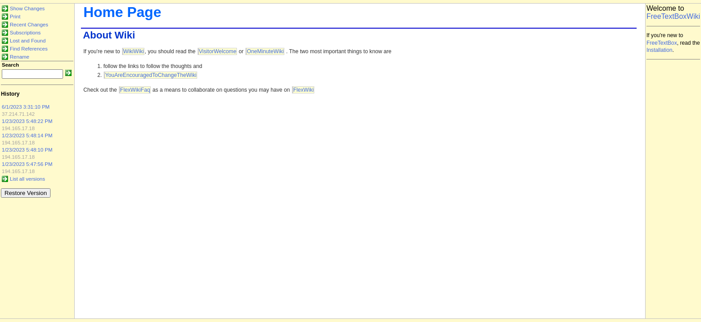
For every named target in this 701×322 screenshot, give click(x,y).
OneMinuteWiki (265, 51)
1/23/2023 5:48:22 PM (27, 121)
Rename (20, 56)
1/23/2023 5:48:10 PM (27, 150)
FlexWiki (303, 90)
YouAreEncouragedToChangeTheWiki (150, 75)
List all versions (27, 179)
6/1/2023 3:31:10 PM (26, 107)
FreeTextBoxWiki (673, 16)
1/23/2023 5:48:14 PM (27, 135)
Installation (659, 50)
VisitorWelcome (217, 51)
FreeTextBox (661, 43)
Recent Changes (29, 24)
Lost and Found (28, 40)
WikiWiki (133, 51)
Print (15, 16)
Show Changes (27, 8)
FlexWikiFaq (135, 90)
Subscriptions (25, 32)
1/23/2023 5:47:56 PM (27, 164)
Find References (29, 48)
